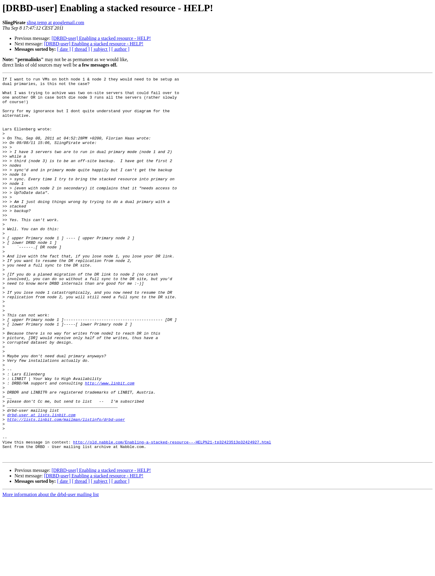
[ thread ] (81, 49)
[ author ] (120, 49)
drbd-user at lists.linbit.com (41, 483)
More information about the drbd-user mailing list (50, 570)
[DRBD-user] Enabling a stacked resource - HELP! (101, 38)
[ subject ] (100, 49)
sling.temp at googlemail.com (55, 22)
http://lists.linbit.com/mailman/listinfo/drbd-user (66, 488)
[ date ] (64, 49)
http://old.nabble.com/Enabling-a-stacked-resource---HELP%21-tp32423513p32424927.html (172, 515)
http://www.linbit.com (109, 444)
